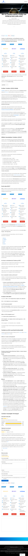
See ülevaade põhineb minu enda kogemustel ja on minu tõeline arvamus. (14, 481)
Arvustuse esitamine (5, 483)
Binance (5, 53)
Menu (26, 1)
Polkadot (2, 336)
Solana (20, 334)
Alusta (5, 72)
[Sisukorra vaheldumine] (7, 86)
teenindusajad (16, 116)
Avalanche (5, 408)
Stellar (9, 336)
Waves (25, 334)
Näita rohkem (5, 450)
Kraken (14, 53)
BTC (8, 444)
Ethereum (3, 41)
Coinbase (22, 53)
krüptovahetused (18, 227)
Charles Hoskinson (17, 176)
